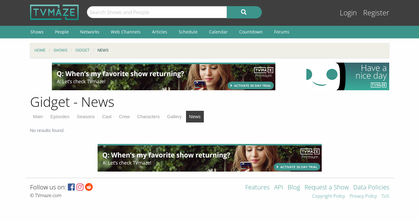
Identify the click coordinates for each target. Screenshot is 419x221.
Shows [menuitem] (37, 32)
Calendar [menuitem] (218, 32)
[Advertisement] (163, 76)
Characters (148, 116)
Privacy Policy (363, 196)
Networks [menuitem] (89, 32)
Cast (107, 116)
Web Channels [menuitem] (126, 32)
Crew (124, 116)
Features (257, 187)
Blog (294, 187)
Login (348, 12)
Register (376, 12)
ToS (385, 196)
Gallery (174, 116)
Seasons (86, 116)
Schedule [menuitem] (188, 32)
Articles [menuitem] (159, 32)
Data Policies (371, 187)
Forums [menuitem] (281, 32)
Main (38, 116)
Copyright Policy (328, 196)
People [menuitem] (62, 32)
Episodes (59, 116)
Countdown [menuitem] (251, 32)
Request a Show (327, 187)
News (195, 116)
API (278, 187)
